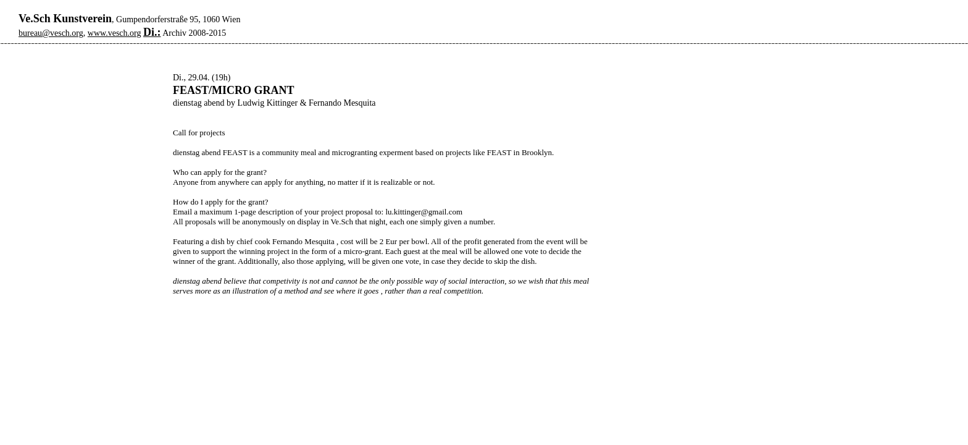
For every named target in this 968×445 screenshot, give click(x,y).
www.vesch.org (114, 33)
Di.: (152, 32)
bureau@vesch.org (51, 33)
